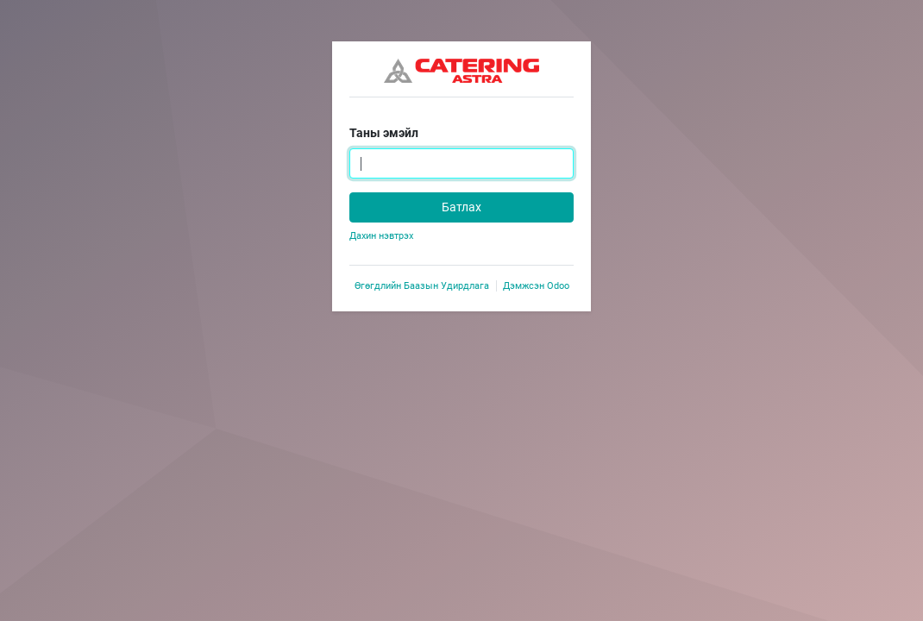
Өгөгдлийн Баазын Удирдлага (422, 286)
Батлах (461, 207)
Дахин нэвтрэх (381, 236)
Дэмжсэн (536, 286)
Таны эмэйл (383, 133)
